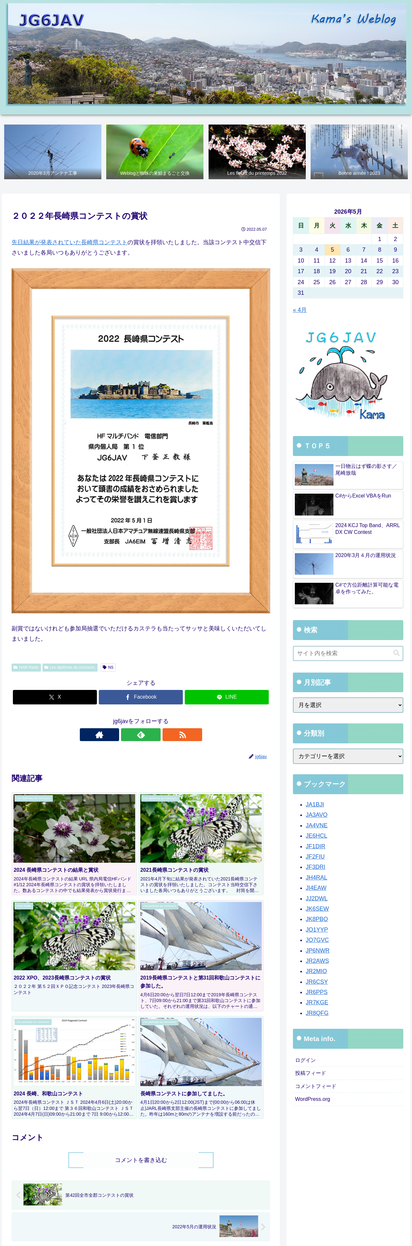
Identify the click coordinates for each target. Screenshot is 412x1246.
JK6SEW (317, 909)
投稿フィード (312, 1075)
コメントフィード (318, 1089)
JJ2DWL (317, 899)
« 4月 (300, 310)
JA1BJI (315, 805)
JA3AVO (317, 815)
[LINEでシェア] (227, 697)
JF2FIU (315, 857)
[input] (348, 653)
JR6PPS (317, 992)
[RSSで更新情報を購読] (155, 735)
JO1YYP (317, 930)
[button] (258, 1155)
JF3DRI (315, 867)
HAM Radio (26, 667)
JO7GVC (317, 940)
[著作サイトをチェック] (126, 735)
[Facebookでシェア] (141, 697)
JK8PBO (317, 919)
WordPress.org (314, 1103)
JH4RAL (316, 878)
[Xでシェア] (55, 697)
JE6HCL (316, 836)
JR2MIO (316, 972)
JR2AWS (317, 961)
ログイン (306, 1061)
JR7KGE (317, 1003)
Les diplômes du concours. (70, 667)
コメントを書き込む (141, 1017)
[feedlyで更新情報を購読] (141, 735)
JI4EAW (316, 888)
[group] (47, 1156)
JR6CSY (317, 982)
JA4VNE (317, 826)
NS (108, 667)
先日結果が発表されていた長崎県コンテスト (69, 242)
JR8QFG (317, 1013)
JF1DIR (315, 846)
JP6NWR (318, 951)
